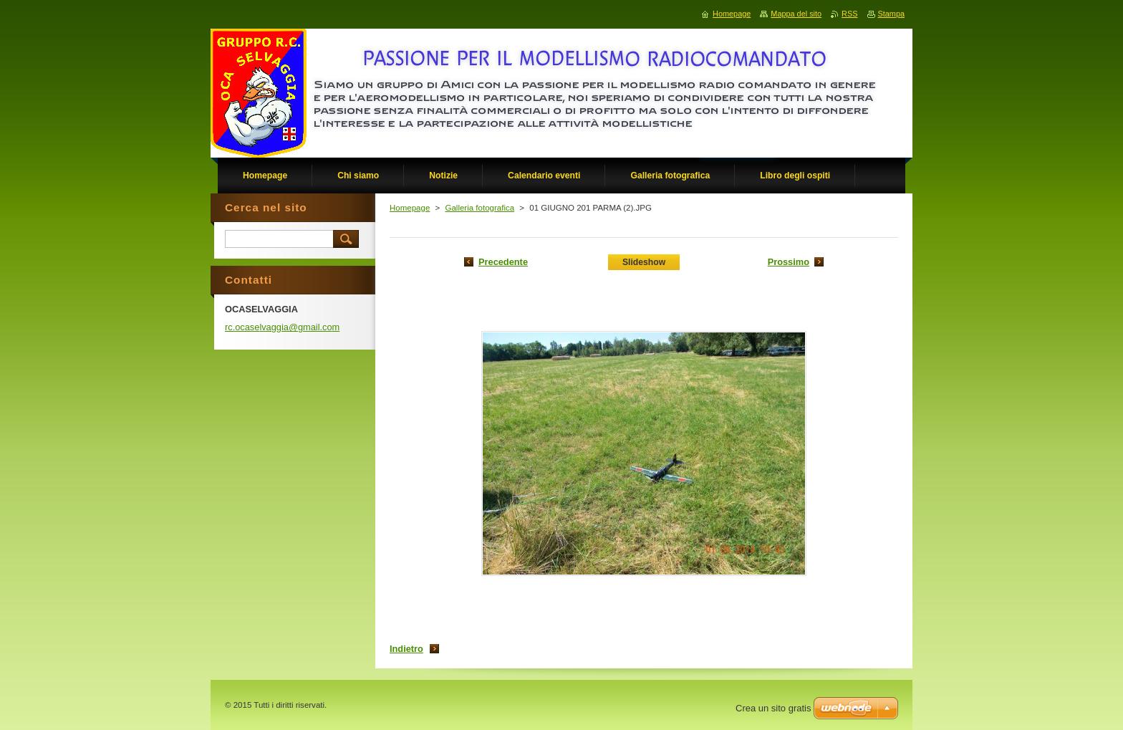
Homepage (410, 207)
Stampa (891, 13)
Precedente (503, 261)
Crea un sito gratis (773, 708)
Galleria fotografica (479, 207)
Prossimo (788, 261)
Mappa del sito (796, 13)
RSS (849, 13)
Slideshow (643, 262)
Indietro (406, 648)
